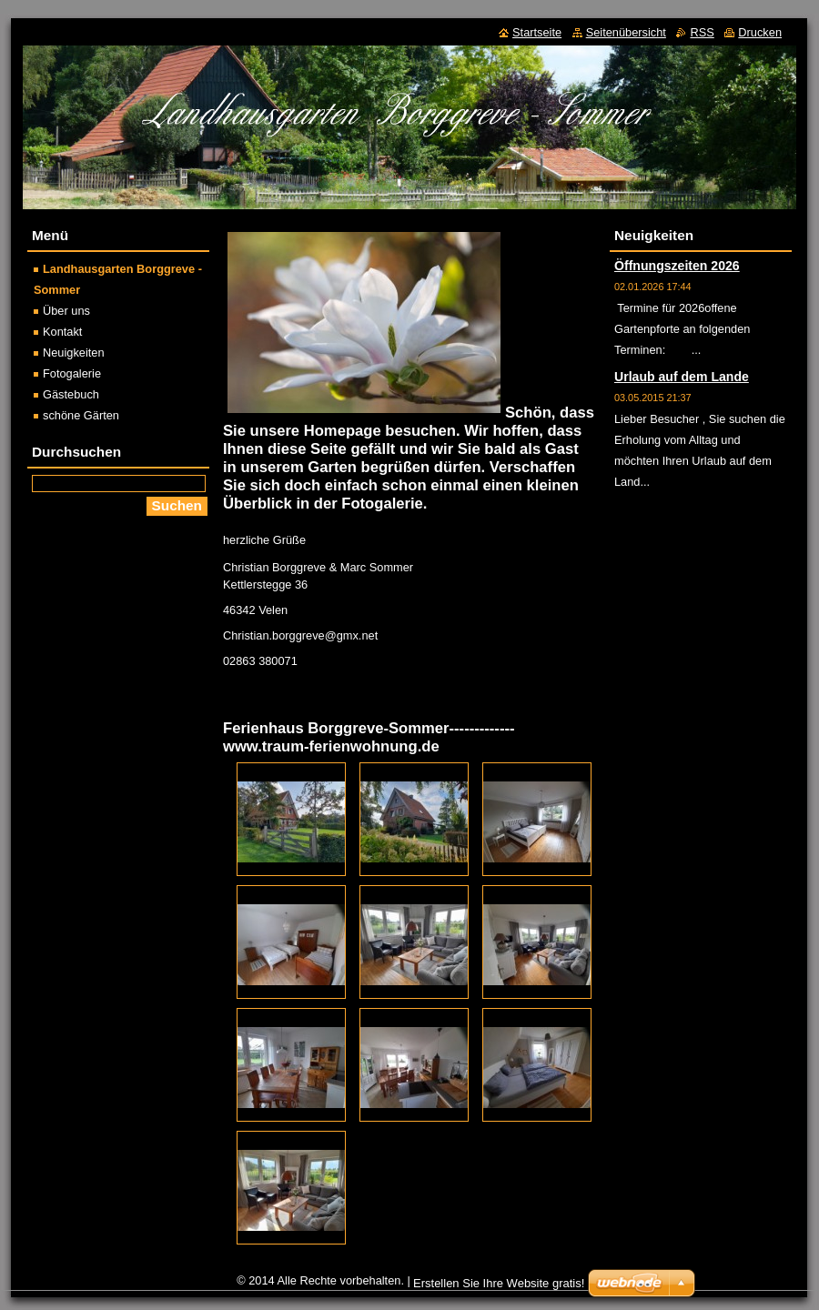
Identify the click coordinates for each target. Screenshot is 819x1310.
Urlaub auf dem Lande (681, 376)
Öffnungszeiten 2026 (677, 265)
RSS (701, 32)
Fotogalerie (72, 373)
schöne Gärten (81, 415)
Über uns (66, 310)
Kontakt (62, 331)
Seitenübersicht (626, 32)
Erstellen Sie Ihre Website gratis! (498, 1283)
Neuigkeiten (74, 352)
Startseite (536, 32)
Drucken (760, 32)
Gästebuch (71, 394)
